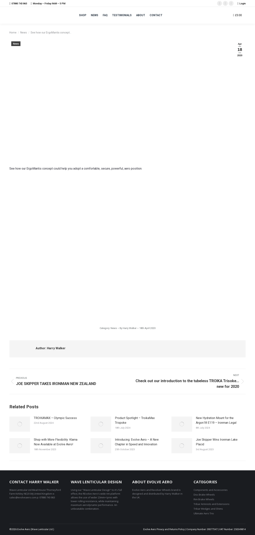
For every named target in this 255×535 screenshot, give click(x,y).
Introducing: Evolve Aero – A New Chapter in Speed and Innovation (137, 442)
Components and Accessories (211, 490)
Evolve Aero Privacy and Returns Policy (164, 529)
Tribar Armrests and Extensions (211, 504)
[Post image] (19, 424)
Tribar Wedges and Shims (208, 508)
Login (241, 3)
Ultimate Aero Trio (204, 513)
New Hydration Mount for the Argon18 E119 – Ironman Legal (216, 420)
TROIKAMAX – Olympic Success (55, 418)
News (16, 43)
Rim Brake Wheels (204, 499)
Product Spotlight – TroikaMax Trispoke (135, 420)
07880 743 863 (18, 3)
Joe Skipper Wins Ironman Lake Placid (217, 442)
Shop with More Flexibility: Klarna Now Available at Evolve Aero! (55, 442)
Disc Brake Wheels (204, 494)
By (128, 328)
